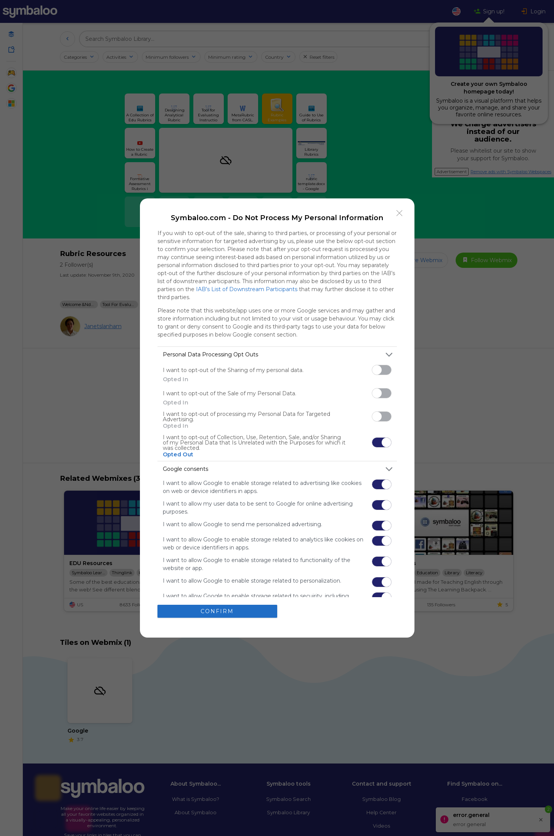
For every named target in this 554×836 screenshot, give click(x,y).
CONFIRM (217, 611)
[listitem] (277, 354)
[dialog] (277, 418)
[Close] (399, 213)
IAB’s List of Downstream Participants (246, 289)
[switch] (382, 370)
